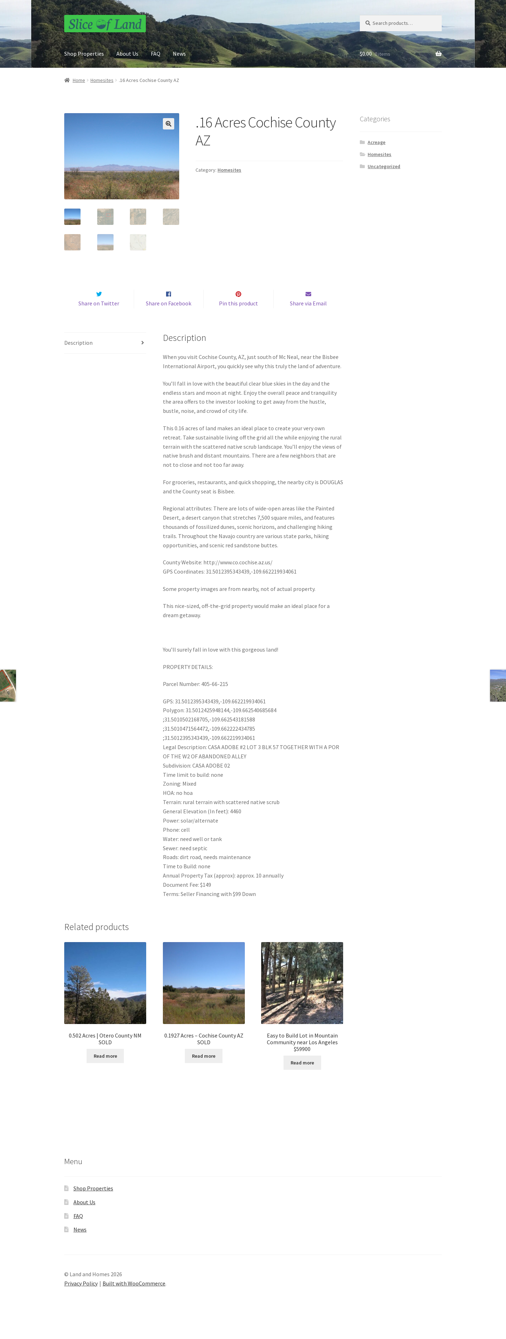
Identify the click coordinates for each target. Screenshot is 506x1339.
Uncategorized (384, 166)
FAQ (155, 53)
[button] (168, 123)
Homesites (102, 80)
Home (79, 80)
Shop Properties (84, 53)
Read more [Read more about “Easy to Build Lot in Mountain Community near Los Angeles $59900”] (302, 1077)
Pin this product (238, 318)
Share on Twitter (98, 318)
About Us (127, 53)
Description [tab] (78, 357)
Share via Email (308, 318)
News (179, 53)
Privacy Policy (81, 1298)
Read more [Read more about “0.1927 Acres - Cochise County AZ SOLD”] (203, 1071)
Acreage (376, 142)
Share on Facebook (168, 318)
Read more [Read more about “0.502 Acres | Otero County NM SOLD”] (105, 1071)
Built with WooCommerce (134, 1298)
